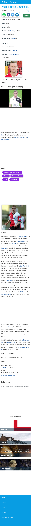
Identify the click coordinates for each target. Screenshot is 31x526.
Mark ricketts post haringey (12, 172)
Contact (4, 512)
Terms (4, 502)
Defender (15, 50)
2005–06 (13, 243)
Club (5, 179)
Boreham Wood (11, 342)
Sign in (26, 15)
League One (21, 241)
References (14, 179)
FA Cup (17, 246)
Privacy (4, 507)
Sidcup (12, 31)
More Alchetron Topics (8, 376)
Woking (12, 38)
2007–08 (9, 280)
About (4, 497)
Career (6, 176)
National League (19, 137)
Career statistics (17, 176)
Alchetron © (7, 517)
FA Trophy (23, 292)
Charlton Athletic (14, 54)
